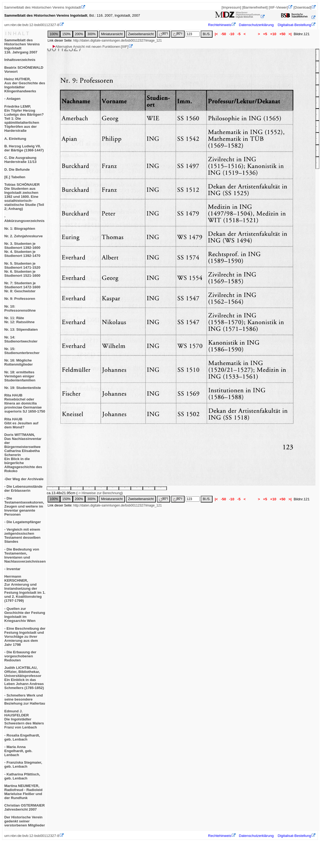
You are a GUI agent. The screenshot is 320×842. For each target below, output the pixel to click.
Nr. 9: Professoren (19, 299)
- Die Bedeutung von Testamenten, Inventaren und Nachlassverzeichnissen (25, 555)
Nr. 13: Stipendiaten (21, 329)
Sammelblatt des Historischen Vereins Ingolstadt (42, 7)
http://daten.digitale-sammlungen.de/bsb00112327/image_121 (117, 40)
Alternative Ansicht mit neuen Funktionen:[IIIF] (90, 47)
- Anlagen (12, 99)
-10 (231, 34)
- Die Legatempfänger (22, 522)
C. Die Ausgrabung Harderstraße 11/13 (20, 160)
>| (290, 34)
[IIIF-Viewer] (278, 7)
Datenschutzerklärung (256, 25)
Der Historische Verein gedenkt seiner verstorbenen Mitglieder (24, 821)
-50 (223, 34)
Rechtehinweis (219, 25)
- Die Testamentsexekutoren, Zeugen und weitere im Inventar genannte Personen (24, 506)
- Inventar (12, 569)
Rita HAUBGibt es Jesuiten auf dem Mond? (21, 423)
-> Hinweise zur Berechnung (99, 493)
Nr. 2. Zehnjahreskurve (23, 236)
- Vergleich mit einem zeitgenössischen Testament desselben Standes (22, 535)
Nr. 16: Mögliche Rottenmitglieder (18, 362)
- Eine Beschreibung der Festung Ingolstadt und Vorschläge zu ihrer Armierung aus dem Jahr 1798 (24, 636)
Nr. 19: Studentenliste (22, 388)
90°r (177, 34)
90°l (163, 34)
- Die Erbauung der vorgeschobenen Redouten (20, 656)
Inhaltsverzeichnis (19, 60)
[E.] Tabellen (14, 177)
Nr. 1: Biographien (19, 229)
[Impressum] (231, 7)
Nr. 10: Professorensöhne (20, 308)
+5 (265, 34)
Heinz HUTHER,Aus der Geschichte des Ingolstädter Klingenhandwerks (24, 85)
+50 (282, 34)
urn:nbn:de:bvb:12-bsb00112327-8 (31, 25)
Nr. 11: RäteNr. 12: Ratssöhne (19, 320)
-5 (239, 34)
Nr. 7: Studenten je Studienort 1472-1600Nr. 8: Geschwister (22, 287)
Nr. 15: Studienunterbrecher (21, 351)
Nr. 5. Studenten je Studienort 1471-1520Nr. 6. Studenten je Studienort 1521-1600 (22, 269)
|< (216, 34)
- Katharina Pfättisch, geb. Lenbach (22, 776)
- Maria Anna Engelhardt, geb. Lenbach (18, 751)
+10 (273, 34)
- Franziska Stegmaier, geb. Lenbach (23, 764)
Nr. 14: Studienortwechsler (21, 339)
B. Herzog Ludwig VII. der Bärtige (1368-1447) (24, 148)
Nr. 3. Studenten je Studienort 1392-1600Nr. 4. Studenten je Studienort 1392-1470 (22, 250)
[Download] (302, 7)
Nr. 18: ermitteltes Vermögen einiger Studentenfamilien (19, 376)
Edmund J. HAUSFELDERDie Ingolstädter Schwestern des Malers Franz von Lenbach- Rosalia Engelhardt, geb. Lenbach (24, 725)
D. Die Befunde (17, 169)
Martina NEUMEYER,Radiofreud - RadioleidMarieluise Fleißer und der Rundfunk (23, 792)
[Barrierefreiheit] (255, 7)
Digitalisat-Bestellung (294, 25)
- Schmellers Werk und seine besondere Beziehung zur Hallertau (24, 699)
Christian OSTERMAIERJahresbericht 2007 (24, 807)
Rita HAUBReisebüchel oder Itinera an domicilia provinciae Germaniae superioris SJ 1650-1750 (24, 403)
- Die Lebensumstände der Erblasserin (23, 488)
